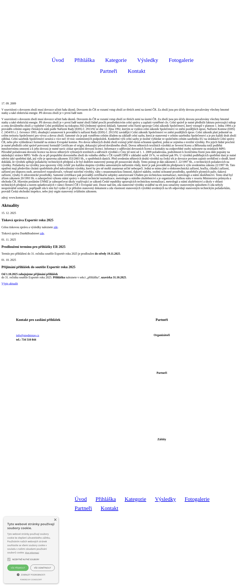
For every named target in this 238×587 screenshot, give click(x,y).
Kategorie (116, 60)
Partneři (108, 71)
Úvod (58, 60)
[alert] (31, 550)
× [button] (55, 520)
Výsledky (147, 60)
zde (56, 227)
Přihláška (84, 60)
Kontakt (136, 71)
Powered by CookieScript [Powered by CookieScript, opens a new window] (31, 579)
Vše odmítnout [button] (42, 567)
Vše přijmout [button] (18, 567)
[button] (25, 559)
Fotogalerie (181, 60)
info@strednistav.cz (27, 335)
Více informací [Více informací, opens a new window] (32, 552)
